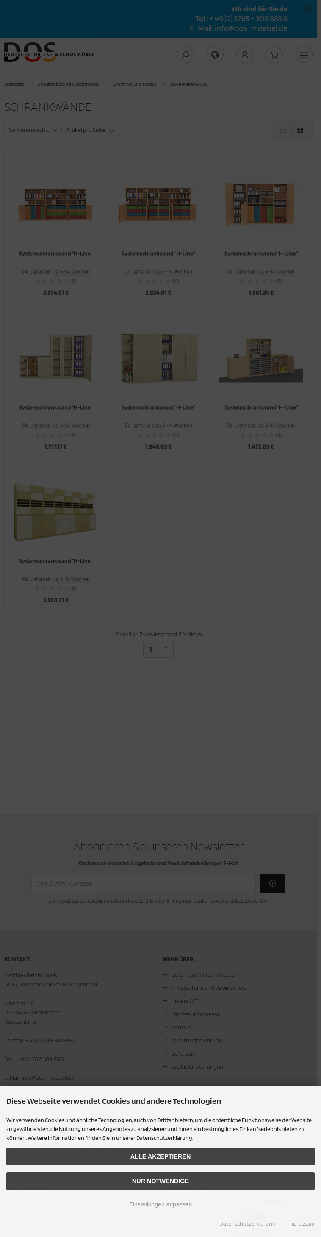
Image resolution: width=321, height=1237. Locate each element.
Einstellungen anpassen (160, 1204)
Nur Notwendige (160, 1181)
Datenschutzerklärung (247, 1223)
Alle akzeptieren (160, 1156)
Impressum (301, 1223)
